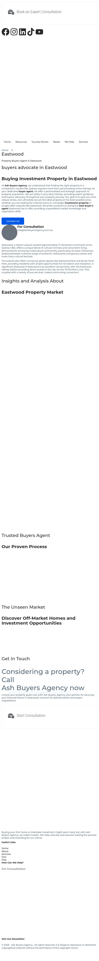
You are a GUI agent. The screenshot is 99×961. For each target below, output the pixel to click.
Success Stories (40, 141)
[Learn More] (49, 13)
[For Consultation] (9, 232)
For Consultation (30, 227)
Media (56, 141)
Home (7, 141)
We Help (69, 141)
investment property (77, 202)
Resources (21, 141)
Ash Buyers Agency (16, 185)
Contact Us (12, 221)
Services (83, 141)
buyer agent (26, 191)
